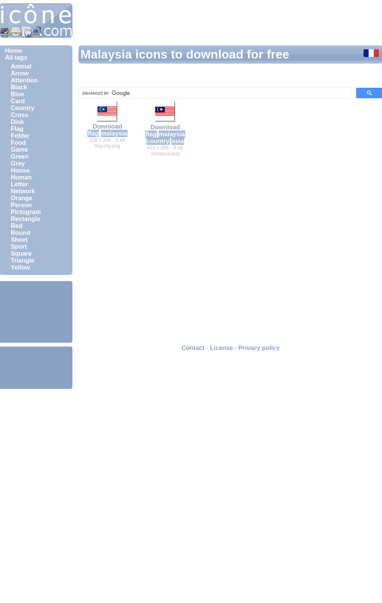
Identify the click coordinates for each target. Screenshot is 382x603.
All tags (16, 57)
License (221, 348)
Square (21, 253)
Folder (20, 135)
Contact (192, 348)
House (20, 170)
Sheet (19, 239)
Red (16, 226)
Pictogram (26, 212)
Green (19, 156)
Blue (17, 94)
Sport (19, 246)
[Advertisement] (35, 312)
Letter (19, 184)
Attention (24, 80)
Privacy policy (259, 348)
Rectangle (25, 219)
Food (18, 142)
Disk (17, 122)
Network (23, 191)
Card (18, 101)
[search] (213, 93)
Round (20, 232)
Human (21, 177)
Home (13, 50)
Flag (17, 129)
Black (19, 87)
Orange (21, 198)
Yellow (20, 267)
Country (22, 108)
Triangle (22, 260)
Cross (19, 115)
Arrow (19, 73)
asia (178, 141)
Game (19, 149)
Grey (18, 163)
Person (21, 205)
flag (93, 133)
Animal (21, 66)
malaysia (114, 133)
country (158, 141)
